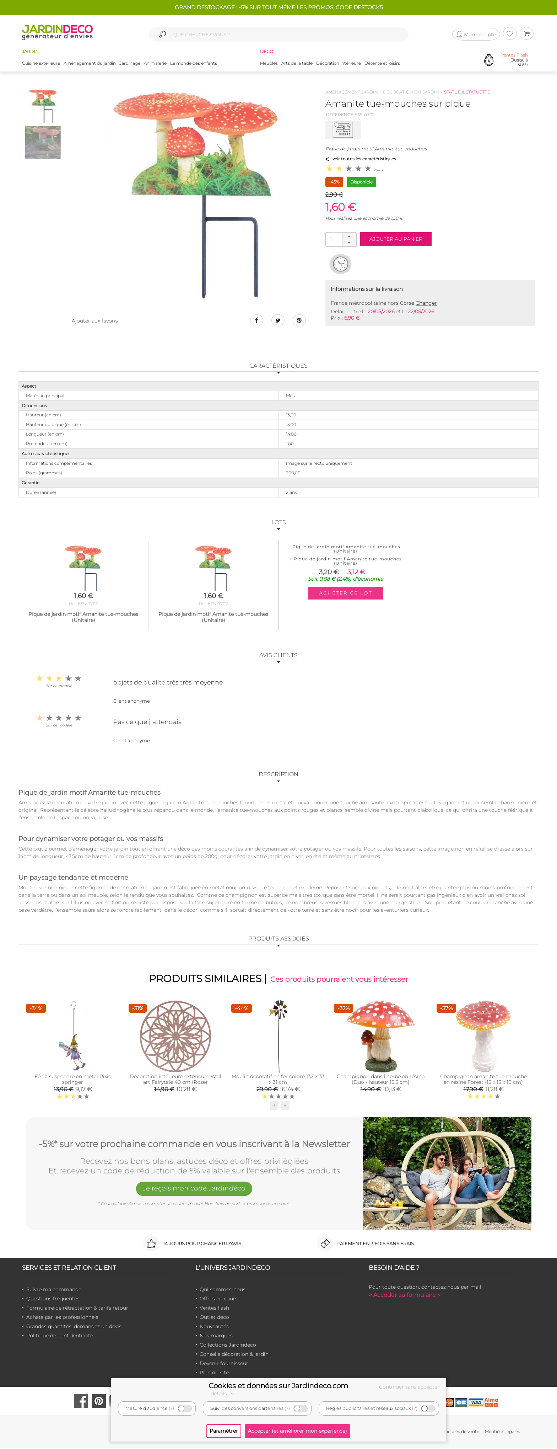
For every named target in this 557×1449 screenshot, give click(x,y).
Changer (426, 303)
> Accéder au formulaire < (404, 1296)
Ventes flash (214, 1309)
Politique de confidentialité (59, 1336)
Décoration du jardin (411, 92)
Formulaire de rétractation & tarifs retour (77, 1309)
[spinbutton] (340, 239)
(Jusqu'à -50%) (514, 60)
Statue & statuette (467, 92)
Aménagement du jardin (90, 63)
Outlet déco (214, 1318)
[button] (349, 236)
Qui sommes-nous (222, 1290)
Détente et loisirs (382, 63)
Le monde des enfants (193, 63)
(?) (171, 1408)
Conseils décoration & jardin (234, 1355)
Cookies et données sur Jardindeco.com (278, 1385)
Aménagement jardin (351, 92)
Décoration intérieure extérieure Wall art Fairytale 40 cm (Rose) (175, 1080)
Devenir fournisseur (224, 1364)
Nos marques (216, 1336)
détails (223, 1393)
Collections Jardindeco (228, 1346)
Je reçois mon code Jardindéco (194, 1190)
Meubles (269, 63)
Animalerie (155, 63)
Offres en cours (219, 1299)
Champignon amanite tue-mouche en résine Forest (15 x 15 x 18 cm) (483, 1080)
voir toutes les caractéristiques (360, 158)
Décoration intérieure (338, 63)
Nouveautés (214, 1327)
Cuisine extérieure (41, 63)
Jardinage (129, 63)
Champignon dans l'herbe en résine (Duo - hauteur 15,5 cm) (380, 1080)
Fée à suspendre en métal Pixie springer (72, 1080)
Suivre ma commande (53, 1290)
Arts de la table (297, 63)
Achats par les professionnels (62, 1318)
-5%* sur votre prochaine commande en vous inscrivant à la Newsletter (194, 1144)
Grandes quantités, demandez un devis (73, 1327)
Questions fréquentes (53, 1299)
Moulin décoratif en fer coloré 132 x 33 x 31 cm (278, 1080)
